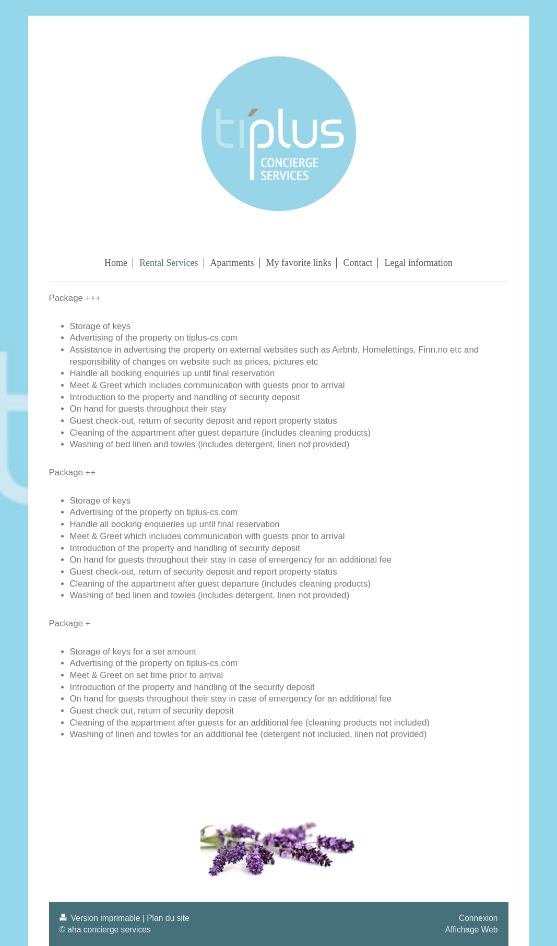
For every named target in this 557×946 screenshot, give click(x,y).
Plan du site (168, 918)
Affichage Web (471, 929)
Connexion (478, 918)
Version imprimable (101, 918)
